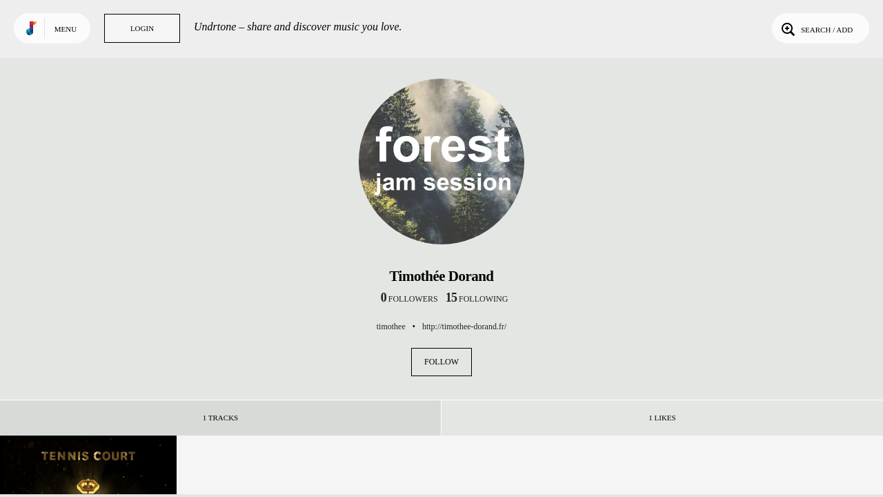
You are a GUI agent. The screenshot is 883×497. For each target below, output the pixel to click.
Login (142, 28)
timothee (391, 326)
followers (409, 299)
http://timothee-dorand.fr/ (464, 326)
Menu (65, 29)
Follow (441, 362)
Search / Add (816, 28)
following (477, 299)
